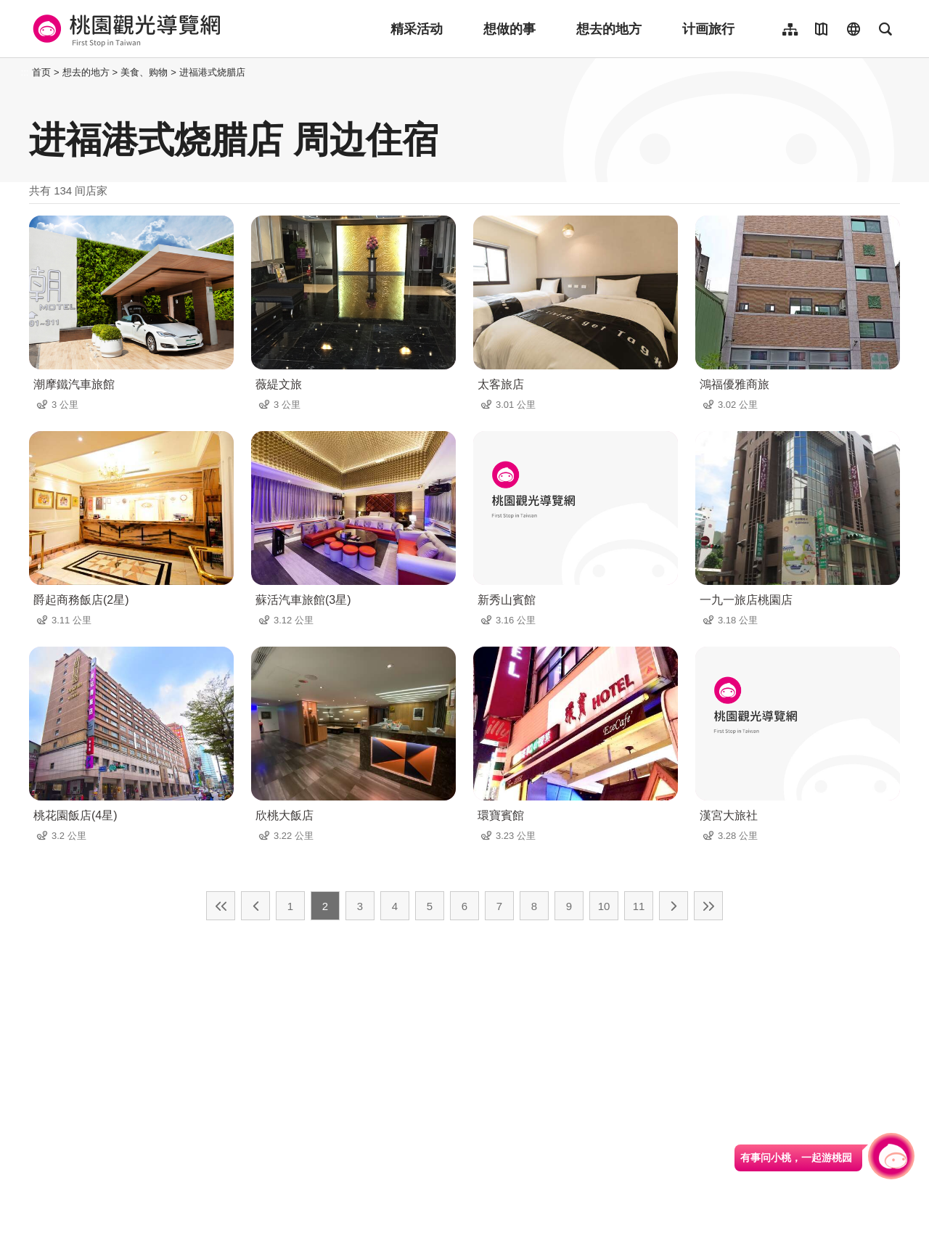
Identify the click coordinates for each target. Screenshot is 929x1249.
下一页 (673, 905)
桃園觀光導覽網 (124, 29)
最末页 (708, 905)
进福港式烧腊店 (212, 72)
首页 (41, 72)
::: (25, 72)
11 (639, 906)
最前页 (220, 905)
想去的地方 (609, 29)
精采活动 (416, 29)
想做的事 (509, 29)
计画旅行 (708, 29)
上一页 (255, 905)
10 (604, 906)
